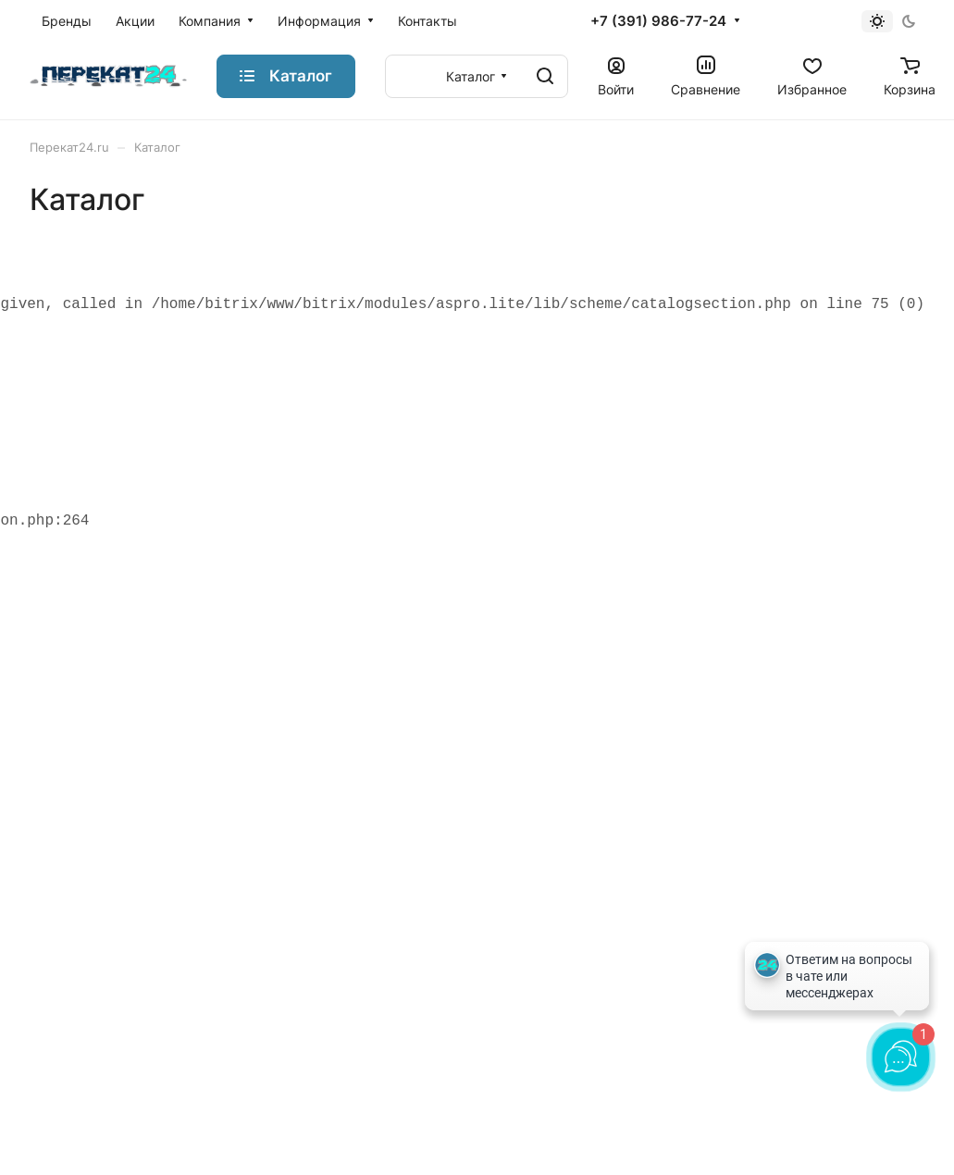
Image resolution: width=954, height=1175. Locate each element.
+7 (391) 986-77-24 (658, 21)
